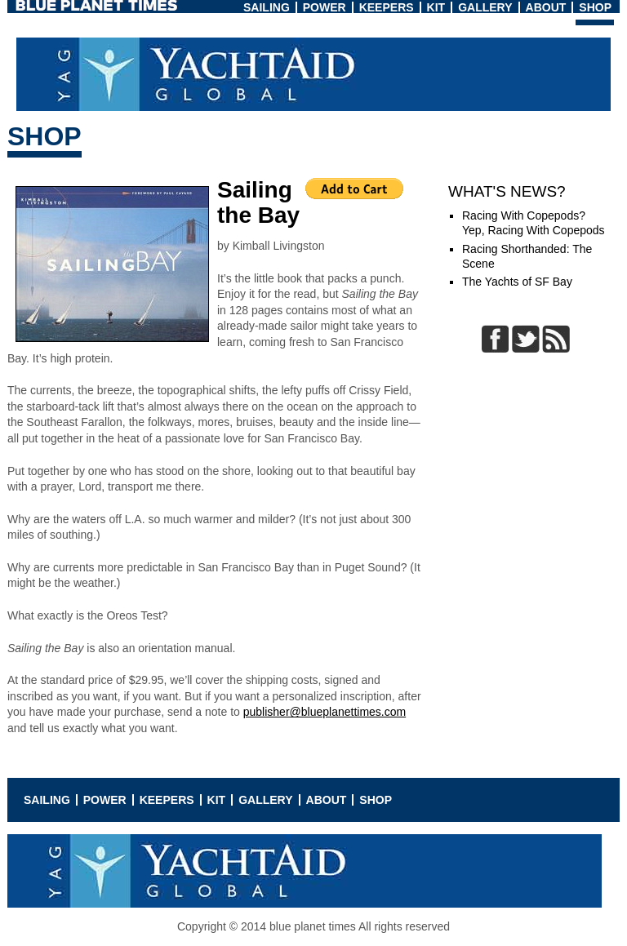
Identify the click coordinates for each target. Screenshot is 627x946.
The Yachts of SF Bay (517, 281)
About (546, 7)
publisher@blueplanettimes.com (324, 711)
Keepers (386, 7)
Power (324, 7)
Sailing (266, 7)
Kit (436, 7)
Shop (595, 7)
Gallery (485, 7)
